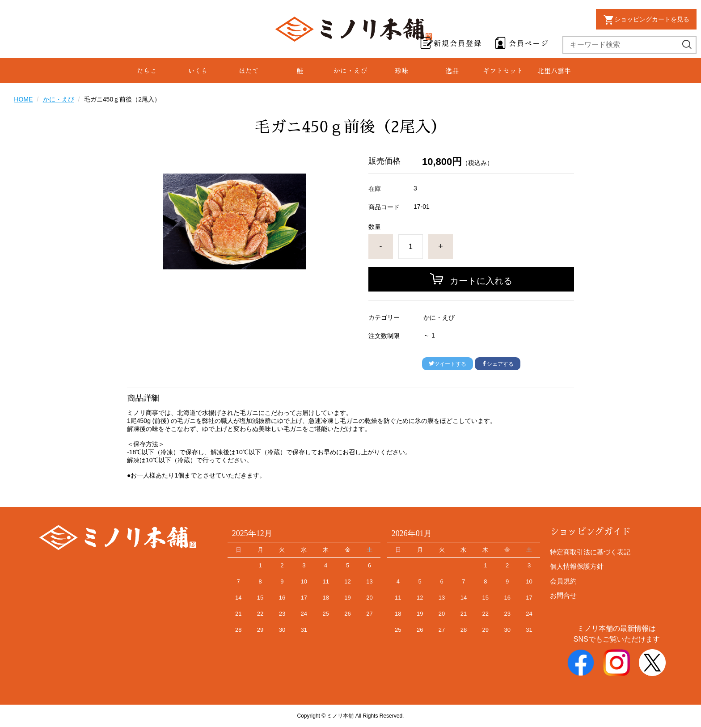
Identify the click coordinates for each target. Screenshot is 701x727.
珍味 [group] (401, 70)
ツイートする (447, 364)
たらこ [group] (147, 70)
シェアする (497, 364)
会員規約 (563, 581)
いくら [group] (198, 70)
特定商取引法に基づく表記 (590, 552)
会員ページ (529, 43)
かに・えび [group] (350, 70)
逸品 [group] (452, 70)
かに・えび (58, 99)
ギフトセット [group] (503, 70)
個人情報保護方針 (577, 566)
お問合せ (563, 595)
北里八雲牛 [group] (554, 70)
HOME (23, 99)
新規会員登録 (458, 43)
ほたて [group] (249, 70)
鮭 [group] (299, 70)
